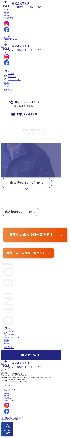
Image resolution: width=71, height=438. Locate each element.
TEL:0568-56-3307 (16, 375)
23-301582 (13, 379)
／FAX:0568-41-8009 (26, 375)
